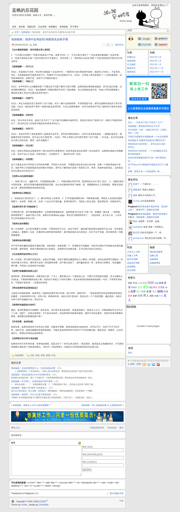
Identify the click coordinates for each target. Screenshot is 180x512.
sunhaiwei (137, 227)
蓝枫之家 (154, 255)
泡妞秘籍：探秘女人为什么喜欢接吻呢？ (32, 405)
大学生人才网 (133, 252)
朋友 (152, 296)
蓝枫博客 (154, 259)
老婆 (135, 296)
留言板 (22, 26)
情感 (165, 291)
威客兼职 (137, 189)
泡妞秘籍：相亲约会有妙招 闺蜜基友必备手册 (39, 39)
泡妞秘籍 (25, 32)
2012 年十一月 (156, 72)
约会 (54, 355)
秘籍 (48, 355)
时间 (145, 283)
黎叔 (135, 221)
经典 (140, 295)
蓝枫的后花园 (25, 10)
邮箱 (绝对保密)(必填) (92, 454)
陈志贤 (136, 232)
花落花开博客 (133, 263)
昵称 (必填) (87, 447)
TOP (121, 501)
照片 (138, 291)
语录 (143, 291)
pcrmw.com (138, 238)
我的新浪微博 (156, 252)
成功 (130, 296)
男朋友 (134, 287)
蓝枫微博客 (155, 263)
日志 (156, 283)
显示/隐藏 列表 (117, 493)
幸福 (135, 283)
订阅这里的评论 (96, 427)
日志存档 (42, 26)
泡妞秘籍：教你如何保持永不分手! (144, 126)
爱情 (146, 287)
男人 (146, 295)
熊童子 (136, 184)
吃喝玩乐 (131, 57)
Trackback (112, 427)
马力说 (136, 201)
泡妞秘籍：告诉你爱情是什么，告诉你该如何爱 (33, 368)
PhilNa (24, 505)
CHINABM (43, 505)
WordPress (13, 501)
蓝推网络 (131, 266)
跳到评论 (119, 45)
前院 (132, 364)
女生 (140, 287)
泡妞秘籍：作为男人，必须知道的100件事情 (32, 381)
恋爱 (133, 291)
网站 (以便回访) (89, 462)
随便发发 (131, 72)
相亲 (43, 355)
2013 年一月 (155, 64)
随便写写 (131, 68)
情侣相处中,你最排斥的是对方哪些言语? (147, 140)
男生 (154, 291)
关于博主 (74, 26)
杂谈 (161, 283)
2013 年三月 (155, 57)
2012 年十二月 (156, 68)
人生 (140, 283)
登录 (130, 352)
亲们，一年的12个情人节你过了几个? (145, 122)
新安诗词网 (132, 259)
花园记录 (31, 26)
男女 (155, 287)
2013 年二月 (155, 61)
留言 (121, 427)
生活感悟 (131, 64)
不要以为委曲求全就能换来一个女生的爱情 (148, 136)
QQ (151, 287)
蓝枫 (35, 45)
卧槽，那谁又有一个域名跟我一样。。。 (147, 171)
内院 (138, 364)
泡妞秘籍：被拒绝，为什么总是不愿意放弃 (31, 394)
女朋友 (161, 287)
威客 (135, 195)
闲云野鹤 (131, 270)
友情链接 (63, 26)
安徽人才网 (132, 255)
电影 (130, 283)
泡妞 (37, 355)
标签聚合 (53, 26)
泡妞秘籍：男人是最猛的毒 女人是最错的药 (101, 405)
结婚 (156, 296)
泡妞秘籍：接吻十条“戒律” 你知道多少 (29, 388)
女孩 (32, 355)
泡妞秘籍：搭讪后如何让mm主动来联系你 (30, 374)
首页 (14, 26)
